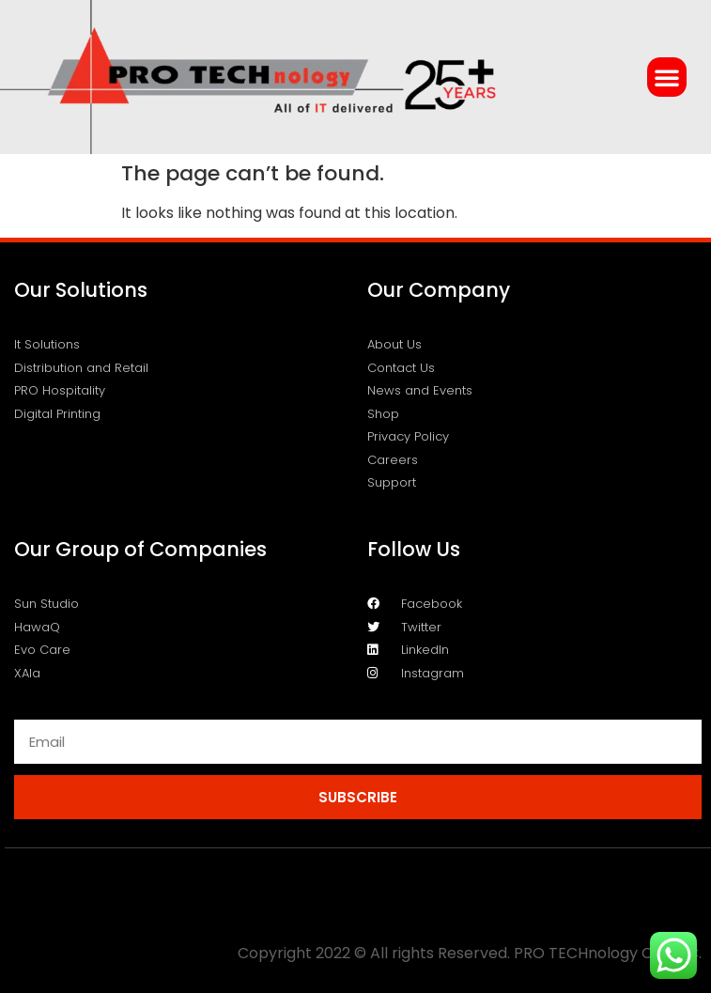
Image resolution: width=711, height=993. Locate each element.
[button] (667, 77)
